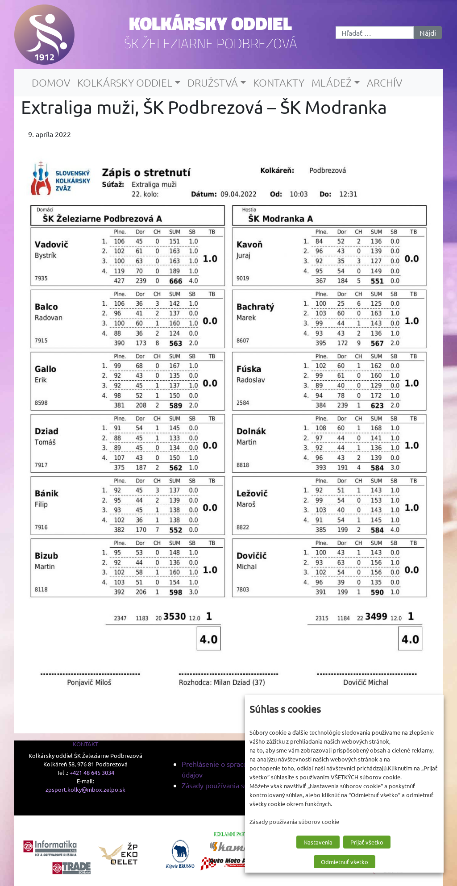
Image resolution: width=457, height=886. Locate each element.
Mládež (332, 82)
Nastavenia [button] (317, 842)
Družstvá (212, 82)
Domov (51, 82)
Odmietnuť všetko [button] (344, 861)
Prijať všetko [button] (366, 842)
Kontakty (278, 82)
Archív (384, 82)
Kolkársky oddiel (210, 23)
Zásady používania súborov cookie (235, 785)
